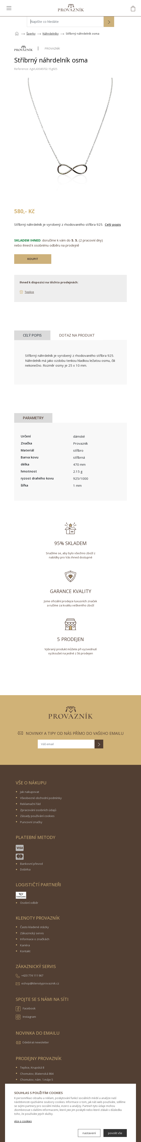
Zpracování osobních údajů (38, 810)
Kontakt (25, 951)
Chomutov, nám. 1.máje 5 (36, 1079)
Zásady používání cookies (37, 816)
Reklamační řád (30, 804)
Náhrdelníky (51, 34)
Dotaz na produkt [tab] (77, 335)
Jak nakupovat (29, 792)
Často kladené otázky (34, 927)
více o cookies (23, 1121)
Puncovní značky (31, 822)
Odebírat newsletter (35, 1042)
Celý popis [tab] (32, 335)
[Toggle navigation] (9, 8)
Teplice (29, 292)
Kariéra (25, 945)
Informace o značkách (34, 939)
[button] (109, 22)
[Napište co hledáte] (65, 21)
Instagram (26, 1017)
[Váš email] (66, 744)
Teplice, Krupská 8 (32, 1067)
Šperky (31, 34)
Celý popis (113, 224)
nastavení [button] (89, 1133)
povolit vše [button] (115, 1133)
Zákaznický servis (32, 933)
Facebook (26, 1008)
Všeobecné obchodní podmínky (41, 798)
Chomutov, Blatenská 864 (36, 1073)
